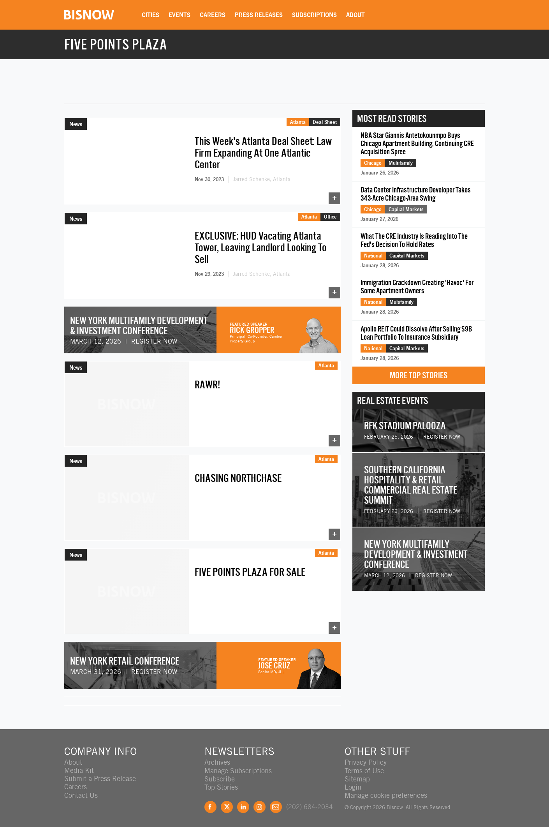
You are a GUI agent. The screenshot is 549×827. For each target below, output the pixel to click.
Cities (151, 15)
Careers (213, 15)
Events (180, 15)
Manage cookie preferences (386, 792)
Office (330, 215)
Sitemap (357, 775)
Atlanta (298, 122)
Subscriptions (315, 15)
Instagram (259, 803)
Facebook (210, 803)
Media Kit (79, 767)
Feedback (276, 803)
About (356, 15)
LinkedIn (243, 803)
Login (353, 783)
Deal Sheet (325, 122)
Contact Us (81, 792)
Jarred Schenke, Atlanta (261, 179)
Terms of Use (364, 767)
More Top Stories (418, 375)
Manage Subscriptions (238, 767)
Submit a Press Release (100, 775)
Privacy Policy (366, 759)
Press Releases (259, 15)
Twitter (227, 803)
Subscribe (219, 775)
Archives (217, 759)
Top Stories (221, 783)
